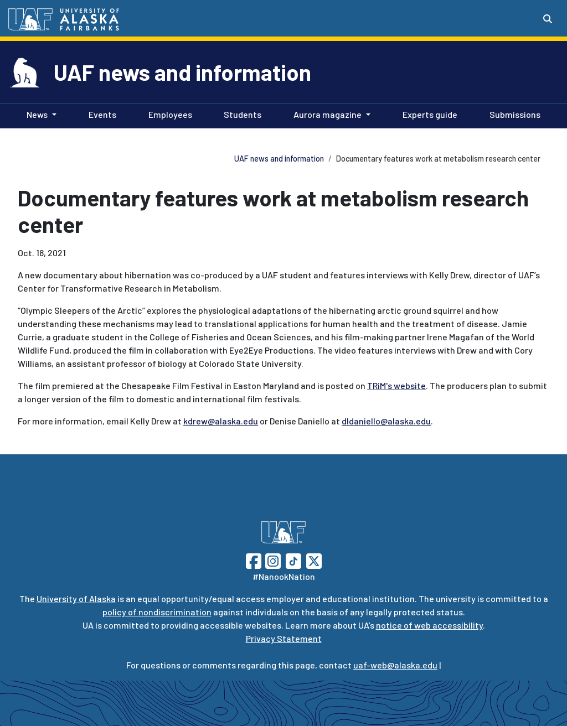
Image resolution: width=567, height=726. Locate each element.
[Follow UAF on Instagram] (272, 559)
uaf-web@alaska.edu (395, 665)
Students (240, 113)
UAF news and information (182, 72)
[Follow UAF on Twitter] (314, 559)
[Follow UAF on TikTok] (293, 559)
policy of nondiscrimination (157, 611)
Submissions (512, 113)
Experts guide (427, 113)
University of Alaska (76, 598)
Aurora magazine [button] (327, 114)
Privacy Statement (284, 638)
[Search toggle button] (548, 19)
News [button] (37, 114)
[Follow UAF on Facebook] (253, 559)
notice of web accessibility (429, 625)
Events (100, 113)
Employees (168, 113)
